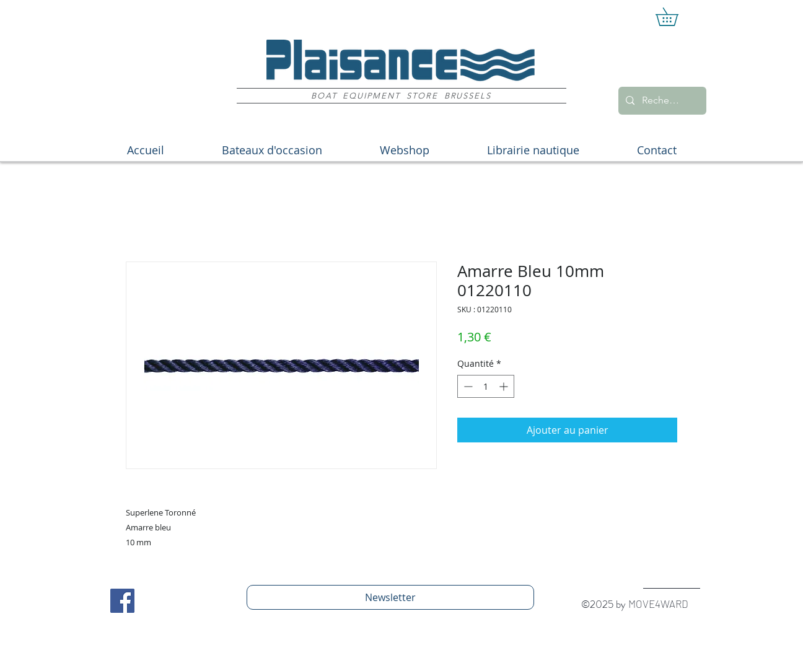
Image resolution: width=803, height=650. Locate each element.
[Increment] (504, 386)
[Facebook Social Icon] (122, 601)
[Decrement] (467, 386)
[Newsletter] (390, 597)
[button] (676, 16)
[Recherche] (661, 101)
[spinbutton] (486, 386)
